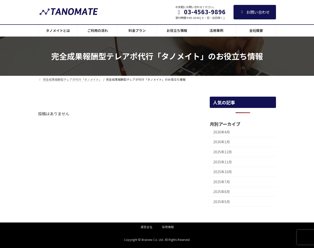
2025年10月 (222, 171)
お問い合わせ (255, 12)
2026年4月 (221, 132)
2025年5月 (221, 201)
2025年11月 (222, 161)
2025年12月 (222, 151)
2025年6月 (221, 191)
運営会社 (146, 227)
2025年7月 (221, 181)
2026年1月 (221, 141)
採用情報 (168, 227)
